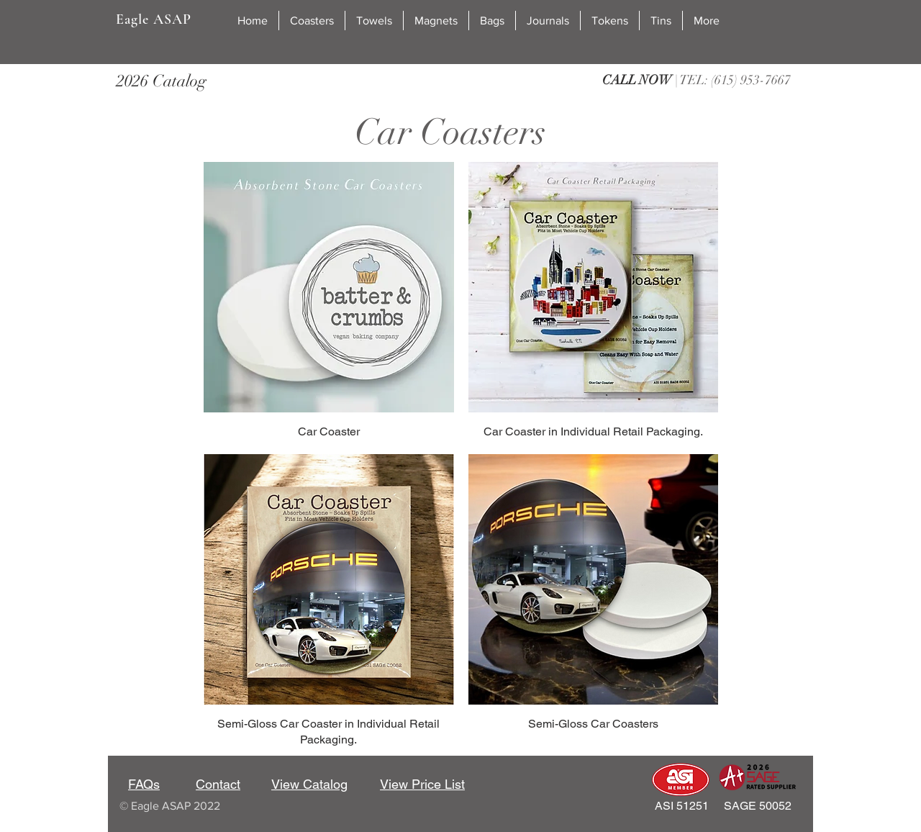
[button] (312, 20)
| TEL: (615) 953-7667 (696, 80)
